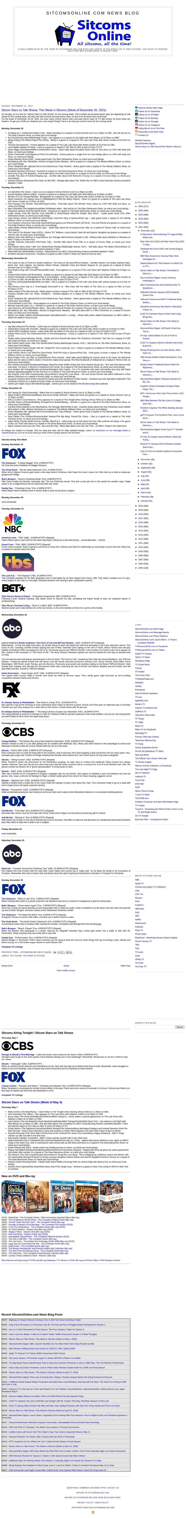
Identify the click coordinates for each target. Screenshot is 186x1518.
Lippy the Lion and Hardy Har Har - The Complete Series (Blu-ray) (39, 1243)
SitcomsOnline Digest (145, 143)
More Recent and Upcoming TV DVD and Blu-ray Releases (29, 1260)
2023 (141, 219)
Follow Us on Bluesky (148, 118)
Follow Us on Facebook (149, 111)
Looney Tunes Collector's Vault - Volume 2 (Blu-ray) (32, 1255)
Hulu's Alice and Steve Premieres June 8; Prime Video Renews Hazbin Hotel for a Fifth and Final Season (57, 1367)
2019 (141, 510)
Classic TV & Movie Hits (146, 708)
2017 (141, 518)
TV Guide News (142, 664)
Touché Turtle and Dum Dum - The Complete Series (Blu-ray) (37, 1222)
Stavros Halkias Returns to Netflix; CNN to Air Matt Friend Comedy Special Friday (46, 1396)
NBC (137, 916)
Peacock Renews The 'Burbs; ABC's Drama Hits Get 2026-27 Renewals (42, 1437)
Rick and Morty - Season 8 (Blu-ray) (25, 1234)
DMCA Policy (102, 1503)
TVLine (138, 668)
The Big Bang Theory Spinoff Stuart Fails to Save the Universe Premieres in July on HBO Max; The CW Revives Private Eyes (66, 1363)
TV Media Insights (143, 762)
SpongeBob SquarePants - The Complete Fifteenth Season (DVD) (39, 1236)
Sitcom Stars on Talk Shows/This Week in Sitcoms (158, 146)
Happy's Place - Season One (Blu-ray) (26, 1232)
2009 (141, 551)
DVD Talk (139, 784)
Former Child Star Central (147, 737)
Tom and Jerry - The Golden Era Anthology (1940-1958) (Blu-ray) (38, 1241)
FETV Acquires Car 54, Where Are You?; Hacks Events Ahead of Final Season (45, 1441)
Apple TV (139, 883)
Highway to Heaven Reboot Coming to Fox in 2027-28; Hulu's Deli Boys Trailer (45, 1320)
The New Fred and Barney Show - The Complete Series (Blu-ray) (38, 1251)
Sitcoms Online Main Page (149, 108)
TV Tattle (139, 722)
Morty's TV (140, 704)
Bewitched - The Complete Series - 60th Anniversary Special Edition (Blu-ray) (44, 1217)
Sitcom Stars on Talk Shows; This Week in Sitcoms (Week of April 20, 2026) (43, 1410)
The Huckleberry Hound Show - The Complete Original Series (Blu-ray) (41, 1220)
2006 (141, 564)
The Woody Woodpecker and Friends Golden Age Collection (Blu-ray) (40, 1248)
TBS (137, 945)
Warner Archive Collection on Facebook (153, 765)
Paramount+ (140, 923)
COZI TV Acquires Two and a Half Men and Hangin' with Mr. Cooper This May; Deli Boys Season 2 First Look (59, 1401)
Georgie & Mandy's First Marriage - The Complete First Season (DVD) (41, 1224)
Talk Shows (16, 956)
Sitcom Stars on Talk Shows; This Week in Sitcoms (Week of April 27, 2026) (43, 1372)
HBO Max (139, 908)
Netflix (138, 919)
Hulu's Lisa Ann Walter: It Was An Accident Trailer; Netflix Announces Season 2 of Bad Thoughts (53, 1334)
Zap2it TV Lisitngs (143, 653)
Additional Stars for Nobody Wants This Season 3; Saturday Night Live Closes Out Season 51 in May (55, 1460)
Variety (138, 686)
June (143, 480)
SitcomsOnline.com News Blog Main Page (98, 1497)
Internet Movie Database (146, 693)
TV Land (139, 952)
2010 (141, 547)
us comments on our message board (110, 430)
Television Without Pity (145, 740)
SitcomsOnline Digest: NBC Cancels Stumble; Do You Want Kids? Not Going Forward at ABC (51, 1344)
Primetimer (140, 690)
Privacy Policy (85, 1503)
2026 (141, 206)
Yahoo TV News (142, 657)
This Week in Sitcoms (34, 956)
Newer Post (7, 966)
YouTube (139, 963)
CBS (137, 890)
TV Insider (140, 671)
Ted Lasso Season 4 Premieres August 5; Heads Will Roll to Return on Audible (45, 1358)
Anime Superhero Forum (146, 747)
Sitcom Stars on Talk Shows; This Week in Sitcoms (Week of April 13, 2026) (43, 1446)
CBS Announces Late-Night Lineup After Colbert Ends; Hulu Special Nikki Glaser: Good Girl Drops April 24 (57, 1470)
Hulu (137, 912)
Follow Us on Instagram (149, 125)
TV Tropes (140, 805)
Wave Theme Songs (144, 791)
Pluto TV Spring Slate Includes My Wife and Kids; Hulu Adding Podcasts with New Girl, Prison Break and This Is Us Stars (64, 1406)
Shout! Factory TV (143, 941)
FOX (137, 901)
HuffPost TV (140, 711)
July (143, 476)
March (144, 492)
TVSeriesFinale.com (144, 679)
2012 (141, 539)
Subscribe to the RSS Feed (150, 132)
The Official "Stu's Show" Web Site (151, 758)
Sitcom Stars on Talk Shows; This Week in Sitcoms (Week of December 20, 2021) (54, 110)
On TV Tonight (141, 816)
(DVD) (62, 1227)
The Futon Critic (142, 675)
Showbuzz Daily (142, 661)
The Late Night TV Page (146, 769)
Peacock (139, 927)
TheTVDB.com (142, 798)
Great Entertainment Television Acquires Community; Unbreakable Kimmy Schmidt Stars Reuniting (54, 1422)
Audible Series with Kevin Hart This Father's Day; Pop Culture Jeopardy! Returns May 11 (49, 1432)
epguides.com (141, 700)
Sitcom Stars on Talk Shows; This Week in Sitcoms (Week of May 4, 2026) (43, 1339)
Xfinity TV (139, 959)
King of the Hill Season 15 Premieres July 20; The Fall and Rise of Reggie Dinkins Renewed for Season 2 (57, 1325)
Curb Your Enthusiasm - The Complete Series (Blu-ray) (34, 1227)
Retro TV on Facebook (145, 729)
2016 (141, 522)
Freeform (139, 905)
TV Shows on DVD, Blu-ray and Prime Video (77, 1260)
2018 (141, 514)
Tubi (137, 948)
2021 (141, 227)
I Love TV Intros (142, 794)
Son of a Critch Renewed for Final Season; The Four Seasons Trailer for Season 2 (46, 1329)
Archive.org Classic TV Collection (150, 887)
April (143, 488)
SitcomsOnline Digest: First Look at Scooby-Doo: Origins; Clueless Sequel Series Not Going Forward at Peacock (60, 1377)
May (143, 484)
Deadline (139, 682)
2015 (141, 526)
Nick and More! (142, 755)
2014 (141, 530)
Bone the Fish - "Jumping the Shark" (151, 819)
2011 (141, 543)
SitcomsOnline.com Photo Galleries (151, 636)
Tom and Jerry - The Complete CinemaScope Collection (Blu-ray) (38, 1253)
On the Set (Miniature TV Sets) (149, 751)
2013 (141, 535)
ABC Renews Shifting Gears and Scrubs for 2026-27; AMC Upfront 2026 (42, 1348)
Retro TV (139, 726)
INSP (137, 787)
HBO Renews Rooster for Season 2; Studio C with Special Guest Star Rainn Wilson (47, 1456)
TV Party (139, 744)
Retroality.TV (141, 733)
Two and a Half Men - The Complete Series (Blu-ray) (33, 1239)
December (146, 230)
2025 (141, 210)
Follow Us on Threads (148, 121)
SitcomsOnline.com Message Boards (152, 632)
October (145, 463)
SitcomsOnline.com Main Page (149, 629)
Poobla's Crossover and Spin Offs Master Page (156, 802)
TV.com (138, 697)
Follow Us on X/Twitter (148, 114)
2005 (141, 568)
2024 (141, 214)
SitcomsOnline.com (98, 1493)
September (146, 468)
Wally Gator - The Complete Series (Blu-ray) (29, 1246)
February (145, 496)
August (144, 472)
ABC (137, 880)
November (146, 459)
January (145, 501)
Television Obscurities (145, 715)
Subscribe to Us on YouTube (151, 128)
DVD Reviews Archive (110, 1260)
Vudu (137, 956)
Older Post (125, 966)
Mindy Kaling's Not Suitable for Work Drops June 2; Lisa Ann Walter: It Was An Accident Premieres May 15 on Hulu (61, 1465)
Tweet (4, 433)
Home (66, 966)
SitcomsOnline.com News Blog (93, 13)
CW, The (139, 894)
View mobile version (66, 970)
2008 (141, 555)
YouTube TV (140, 966)
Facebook (12, 433)
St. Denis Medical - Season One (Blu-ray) (27, 1229)
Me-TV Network (142, 773)
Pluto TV (139, 930)
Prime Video (140, 934)
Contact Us (141, 135)
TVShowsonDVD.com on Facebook (151, 646)
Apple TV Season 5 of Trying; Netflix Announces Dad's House (37, 1353)
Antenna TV (140, 776)
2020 (141, 506)
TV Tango (139, 718)
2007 (141, 559)
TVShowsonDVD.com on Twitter (150, 650)
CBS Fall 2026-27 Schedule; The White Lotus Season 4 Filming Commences (44, 1427)
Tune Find (139, 780)
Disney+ (139, 898)
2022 (141, 223)
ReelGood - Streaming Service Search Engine (156, 937)
